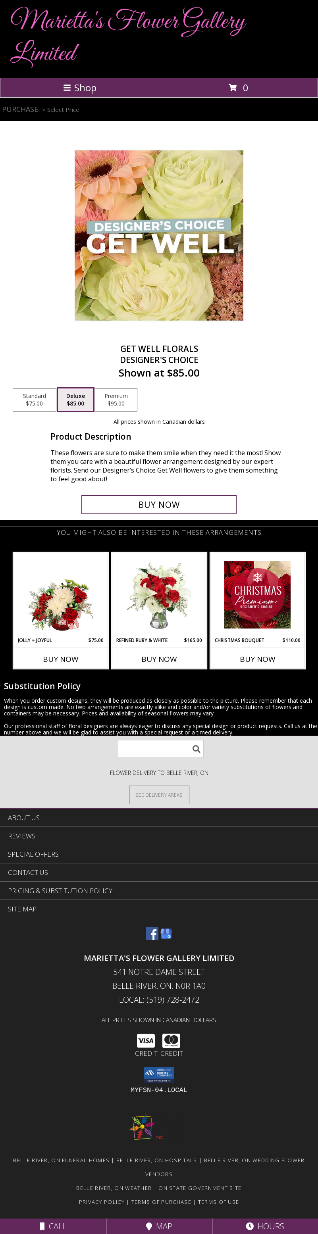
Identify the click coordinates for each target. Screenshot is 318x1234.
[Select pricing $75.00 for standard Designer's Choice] (34, 399)
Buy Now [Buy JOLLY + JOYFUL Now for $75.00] (61, 659)
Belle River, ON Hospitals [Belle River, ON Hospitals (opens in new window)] (156, 1160)
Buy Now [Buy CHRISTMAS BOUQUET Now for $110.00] (258, 659)
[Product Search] (161, 749)
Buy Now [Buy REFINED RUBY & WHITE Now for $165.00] (159, 659)
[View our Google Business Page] (166, 937)
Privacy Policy (102, 1201)
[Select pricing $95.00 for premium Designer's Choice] (116, 399)
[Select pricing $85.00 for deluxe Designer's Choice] (75, 399)
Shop (79, 87)
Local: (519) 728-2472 (159, 999)
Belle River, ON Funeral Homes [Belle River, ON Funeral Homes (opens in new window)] (61, 1160)
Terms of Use (218, 1201)
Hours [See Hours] (265, 1226)
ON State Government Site (199, 1188)
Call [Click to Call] (53, 1226)
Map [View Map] (159, 1226)
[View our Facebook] (152, 937)
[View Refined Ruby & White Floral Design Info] (159, 595)
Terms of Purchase (161, 1201)
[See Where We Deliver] (159, 794)
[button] (159, 1075)
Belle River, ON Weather (114, 1188)
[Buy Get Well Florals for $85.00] (159, 504)
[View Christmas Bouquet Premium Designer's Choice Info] (257, 594)
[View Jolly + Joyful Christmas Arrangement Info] (60, 595)
